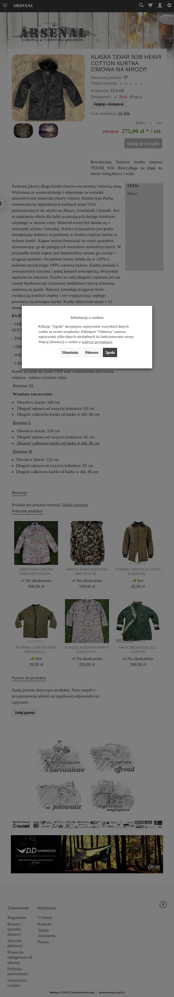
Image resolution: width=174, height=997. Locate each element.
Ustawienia (66, 353)
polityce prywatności (97, 342)
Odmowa (92, 353)
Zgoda (114, 353)
